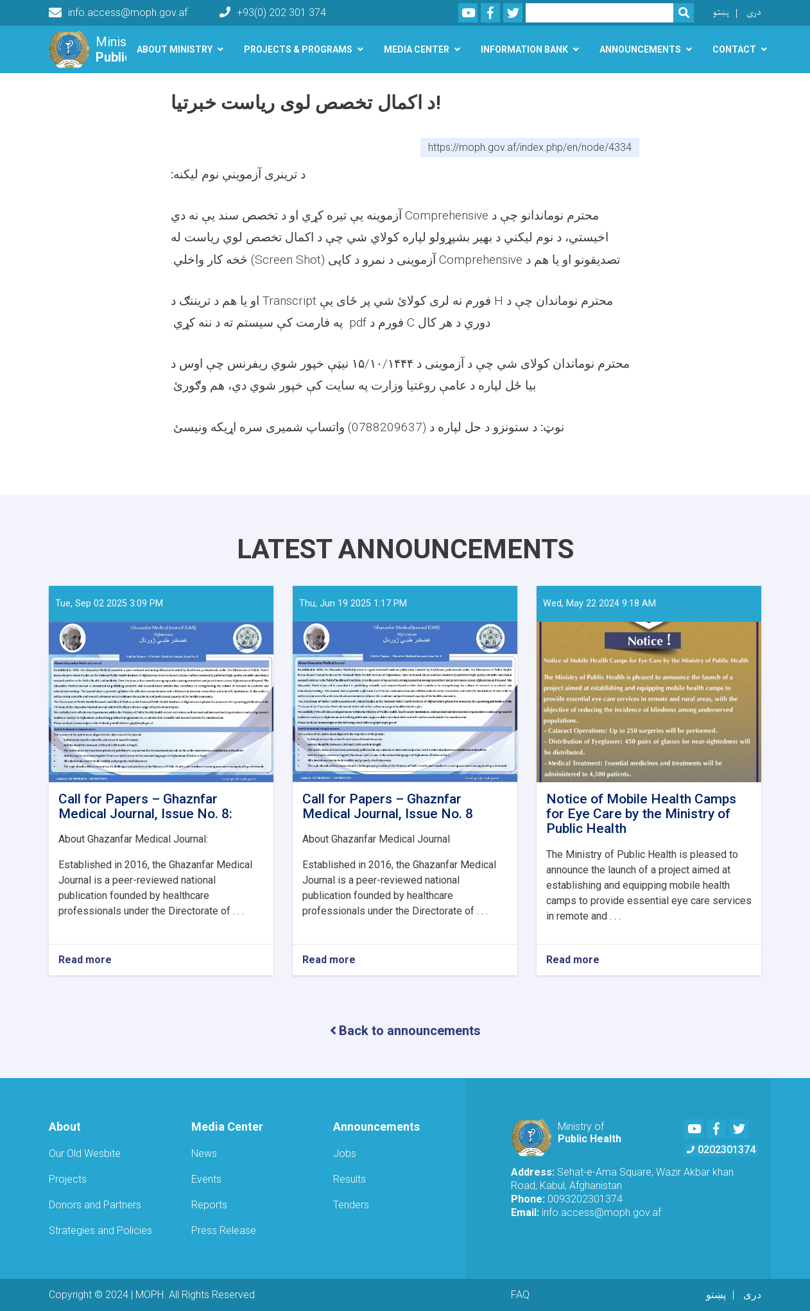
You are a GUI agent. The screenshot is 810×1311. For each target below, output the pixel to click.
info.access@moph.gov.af (118, 12)
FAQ (520, 1295)
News (204, 1153)
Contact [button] (734, 49)
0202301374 (721, 1150)
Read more (85, 960)
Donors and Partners (95, 1205)
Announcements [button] (640, 49)
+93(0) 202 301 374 (273, 12)
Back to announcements (405, 1030)
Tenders (351, 1205)
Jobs (344, 1153)
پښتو (721, 12)
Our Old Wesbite (85, 1153)
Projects (68, 1179)
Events (206, 1179)
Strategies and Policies (100, 1230)
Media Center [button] (416, 49)
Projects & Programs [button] (298, 49)
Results (349, 1179)
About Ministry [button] (174, 49)
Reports (209, 1205)
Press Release (223, 1230)
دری (753, 12)
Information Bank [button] (524, 49)
